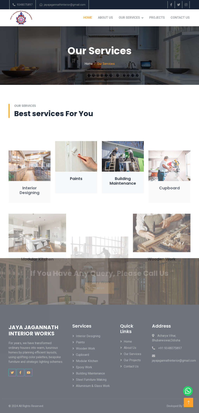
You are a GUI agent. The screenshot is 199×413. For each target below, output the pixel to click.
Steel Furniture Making (91, 379)
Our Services (129, 17)
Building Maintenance (90, 373)
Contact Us (180, 17)
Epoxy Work (84, 367)
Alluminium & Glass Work (93, 386)
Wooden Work (85, 348)
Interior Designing (88, 336)
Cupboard (82, 355)
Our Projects (132, 360)
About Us (105, 17)
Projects (157, 17)
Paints (80, 342)
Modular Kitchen (87, 361)
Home (87, 17)
